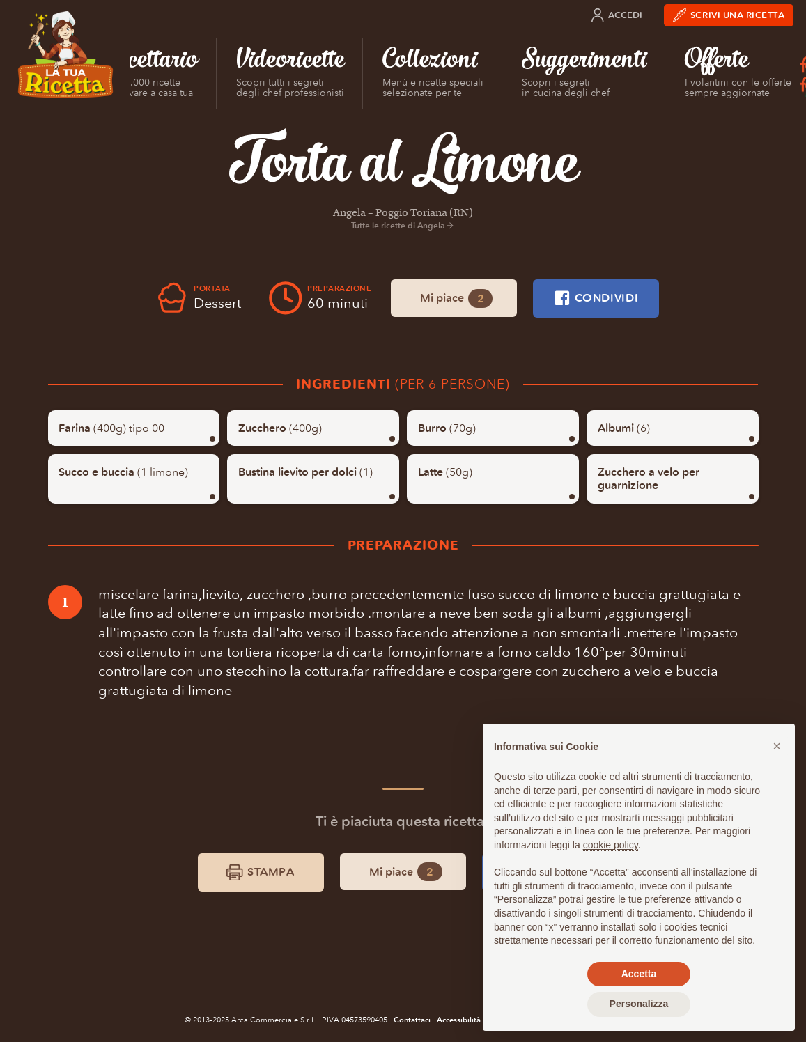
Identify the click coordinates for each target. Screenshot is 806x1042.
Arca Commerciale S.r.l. (273, 1020)
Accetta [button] (639, 973)
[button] (777, 746)
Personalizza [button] (639, 1003)
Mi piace (456, 298)
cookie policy (610, 844)
